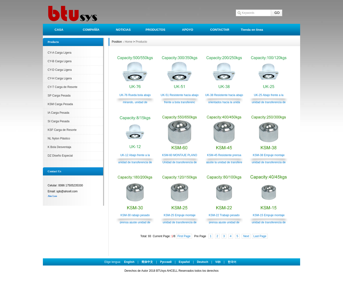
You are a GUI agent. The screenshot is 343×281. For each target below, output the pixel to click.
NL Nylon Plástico (59, 138)
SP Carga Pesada (59, 95)
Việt (218, 262)
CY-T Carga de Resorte (62, 87)
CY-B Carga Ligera (59, 61)
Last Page (259, 236)
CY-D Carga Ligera (60, 70)
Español (184, 262)
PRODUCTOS (155, 29)
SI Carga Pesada (58, 121)
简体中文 (147, 262)
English (129, 262)
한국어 (232, 262)
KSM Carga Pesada (60, 104)
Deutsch (202, 262)
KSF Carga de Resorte (62, 130)
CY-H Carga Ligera (60, 78)
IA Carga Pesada (58, 112)
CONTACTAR (219, 29)
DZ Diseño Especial (60, 155)
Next (246, 236)
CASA (59, 29)
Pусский (166, 262)
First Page (184, 236)
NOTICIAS (123, 29)
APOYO (187, 29)
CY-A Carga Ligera (59, 52)
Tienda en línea (252, 29)
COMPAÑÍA (91, 29)
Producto (141, 41)
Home (128, 41)
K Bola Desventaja (59, 147)
